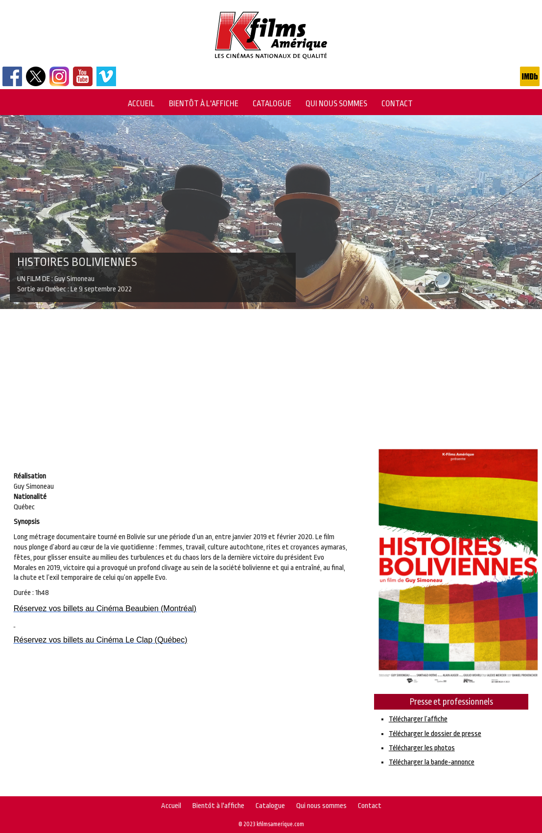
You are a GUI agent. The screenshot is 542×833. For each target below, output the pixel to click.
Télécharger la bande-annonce (431, 762)
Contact (397, 103)
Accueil (141, 103)
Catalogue (272, 103)
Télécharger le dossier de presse (435, 734)
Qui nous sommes (336, 103)
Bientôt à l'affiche (203, 103)
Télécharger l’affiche (418, 719)
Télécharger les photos (422, 748)
